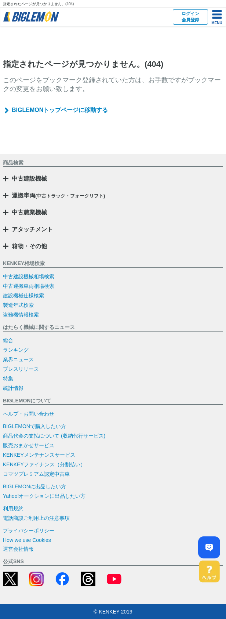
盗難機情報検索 (21, 315)
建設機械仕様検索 (23, 295)
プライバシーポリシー (28, 530)
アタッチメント (32, 229)
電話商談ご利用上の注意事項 (36, 518)
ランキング (16, 350)
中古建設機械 (29, 178)
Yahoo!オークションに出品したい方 (44, 496)
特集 (8, 378)
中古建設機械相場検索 (28, 276)
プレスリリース (21, 369)
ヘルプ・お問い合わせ (28, 414)
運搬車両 (58, 195)
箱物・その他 (29, 246)
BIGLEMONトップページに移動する (60, 110)
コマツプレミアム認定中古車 (36, 474)
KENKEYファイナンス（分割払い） (44, 464)
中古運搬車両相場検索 (28, 286)
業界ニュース (18, 359)
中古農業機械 (29, 212)
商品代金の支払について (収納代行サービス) (54, 436)
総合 (8, 340)
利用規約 (13, 508)
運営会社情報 (18, 549)
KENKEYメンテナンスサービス (39, 455)
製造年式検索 (18, 305)
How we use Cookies (27, 540)
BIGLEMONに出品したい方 (34, 486)
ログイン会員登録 (190, 16)
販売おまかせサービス (28, 445)
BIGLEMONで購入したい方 (34, 426)
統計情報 (13, 388)
